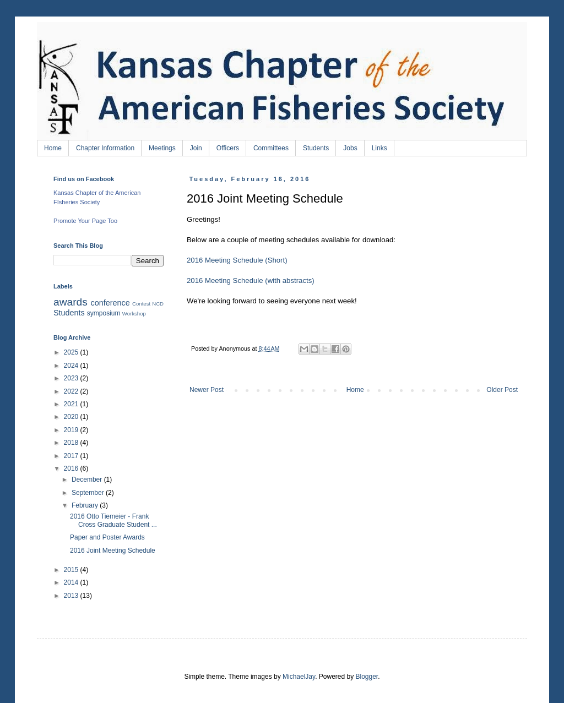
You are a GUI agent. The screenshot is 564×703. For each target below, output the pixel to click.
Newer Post (206, 390)
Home (53, 148)
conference (110, 302)
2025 (72, 352)
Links (379, 148)
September (89, 493)
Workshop (134, 313)
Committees (271, 148)
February (86, 505)
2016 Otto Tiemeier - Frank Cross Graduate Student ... (113, 520)
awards (70, 302)
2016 (72, 468)
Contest (141, 304)
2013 (72, 596)
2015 (72, 570)
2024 (72, 365)
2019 (72, 430)
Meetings (162, 148)
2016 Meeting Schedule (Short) (237, 260)
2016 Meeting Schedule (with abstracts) (250, 280)
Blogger (367, 676)
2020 (72, 417)
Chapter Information (105, 148)
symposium (104, 313)
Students (316, 148)
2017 (72, 456)
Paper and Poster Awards (107, 537)
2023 (72, 378)
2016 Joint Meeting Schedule (112, 550)
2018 (72, 442)
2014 (72, 582)
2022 (72, 391)
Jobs (350, 148)
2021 (72, 404)
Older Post (502, 390)
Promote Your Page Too (85, 220)
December (88, 479)
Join (196, 148)
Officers (227, 148)
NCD (158, 304)
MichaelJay (299, 676)
